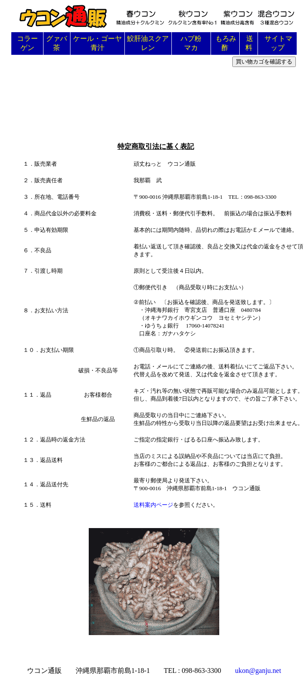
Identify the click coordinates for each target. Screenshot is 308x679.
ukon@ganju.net (258, 670)
